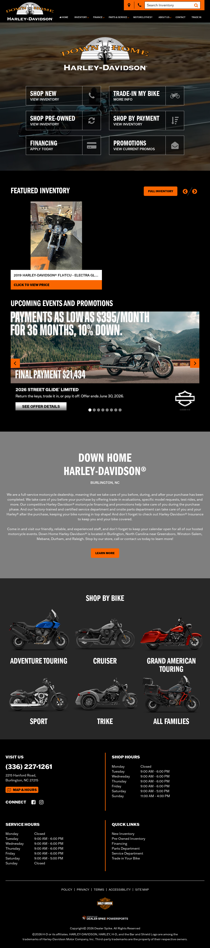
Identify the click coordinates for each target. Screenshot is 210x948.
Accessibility (120, 889)
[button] (185, 191)
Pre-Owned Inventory (128, 839)
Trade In (196, 17)
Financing (119, 843)
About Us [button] (164, 17)
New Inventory (123, 834)
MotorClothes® (142, 17)
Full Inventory (160, 191)
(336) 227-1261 (29, 766)
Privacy (83, 889)
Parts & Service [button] (118, 17)
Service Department (127, 853)
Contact (180, 17)
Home (63, 17)
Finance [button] (98, 17)
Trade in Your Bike (126, 858)
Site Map (142, 889)
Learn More (105, 553)
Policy (66, 889)
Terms (99, 889)
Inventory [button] (80, 17)
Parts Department (126, 848)
